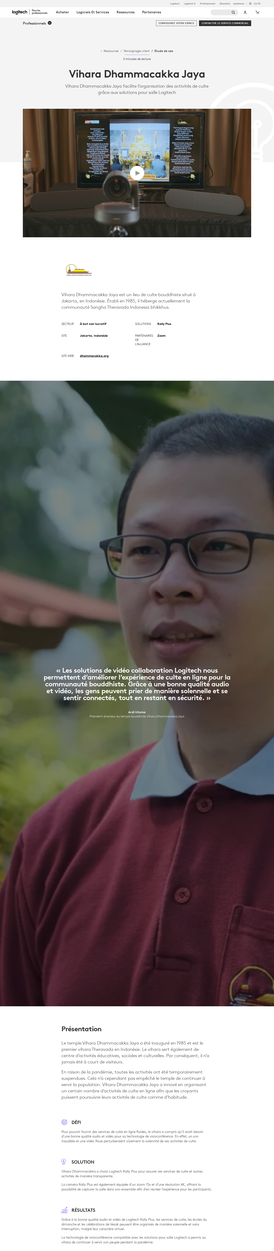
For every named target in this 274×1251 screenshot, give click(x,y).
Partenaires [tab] (151, 12)
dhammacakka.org (94, 356)
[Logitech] (32, 11)
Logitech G (189, 4)
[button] (37, 23)
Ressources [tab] (126, 12)
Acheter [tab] (62, 12)
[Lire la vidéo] (137, 173)
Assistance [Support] (238, 3)
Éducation (225, 4)
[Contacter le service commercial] (225, 23)
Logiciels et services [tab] (92, 12)
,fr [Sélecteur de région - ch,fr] (257, 3)
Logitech (174, 4)
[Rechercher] (224, 12)
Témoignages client (136, 51)
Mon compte (245, 12)
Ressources (111, 51)
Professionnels (207, 4)
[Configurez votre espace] (176, 23)
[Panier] (257, 12)
